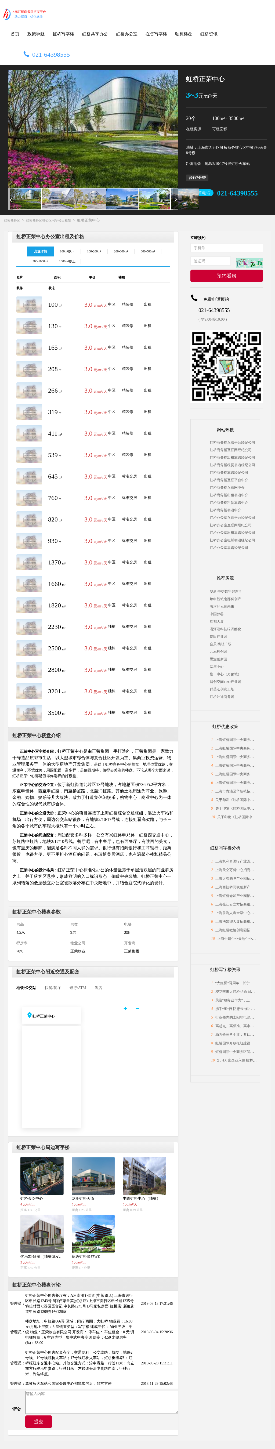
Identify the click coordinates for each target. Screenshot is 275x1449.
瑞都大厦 (217, 622)
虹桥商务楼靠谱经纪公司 (229, 472)
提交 (39, 1421)
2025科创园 (218, 652)
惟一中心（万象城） (225, 674)
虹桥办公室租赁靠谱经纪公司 (232, 540)
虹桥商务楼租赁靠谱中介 (229, 503)
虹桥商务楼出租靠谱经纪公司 (232, 457)
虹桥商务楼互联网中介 (227, 488)
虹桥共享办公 (95, 34)
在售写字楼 (156, 34)
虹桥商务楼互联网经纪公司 (231, 450)
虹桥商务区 (12, 220)
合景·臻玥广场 (220, 644)
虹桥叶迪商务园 (222, 697)
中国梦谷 (217, 614)
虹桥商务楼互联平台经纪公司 (232, 442)
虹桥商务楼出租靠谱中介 (229, 495)
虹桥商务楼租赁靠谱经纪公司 (232, 465)
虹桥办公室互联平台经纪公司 (232, 518)
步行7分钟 (197, 178)
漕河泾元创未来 (222, 606)
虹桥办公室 (127, 34)
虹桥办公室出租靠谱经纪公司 (232, 533)
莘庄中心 (217, 667)
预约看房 (226, 275)
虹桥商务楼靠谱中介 (225, 510)
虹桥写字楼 (63, 34)
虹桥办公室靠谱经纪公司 (229, 548)
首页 (15, 34)
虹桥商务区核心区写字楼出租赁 (48, 220)
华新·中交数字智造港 (225, 591)
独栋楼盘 (183, 34)
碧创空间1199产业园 (225, 682)
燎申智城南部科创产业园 (225, 599)
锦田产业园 (218, 637)
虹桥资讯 (209, 34)
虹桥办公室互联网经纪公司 (231, 525)
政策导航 (36, 34)
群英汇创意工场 (222, 689)
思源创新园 (218, 659)
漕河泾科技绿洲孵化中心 (225, 629)
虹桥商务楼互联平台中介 (229, 480)
